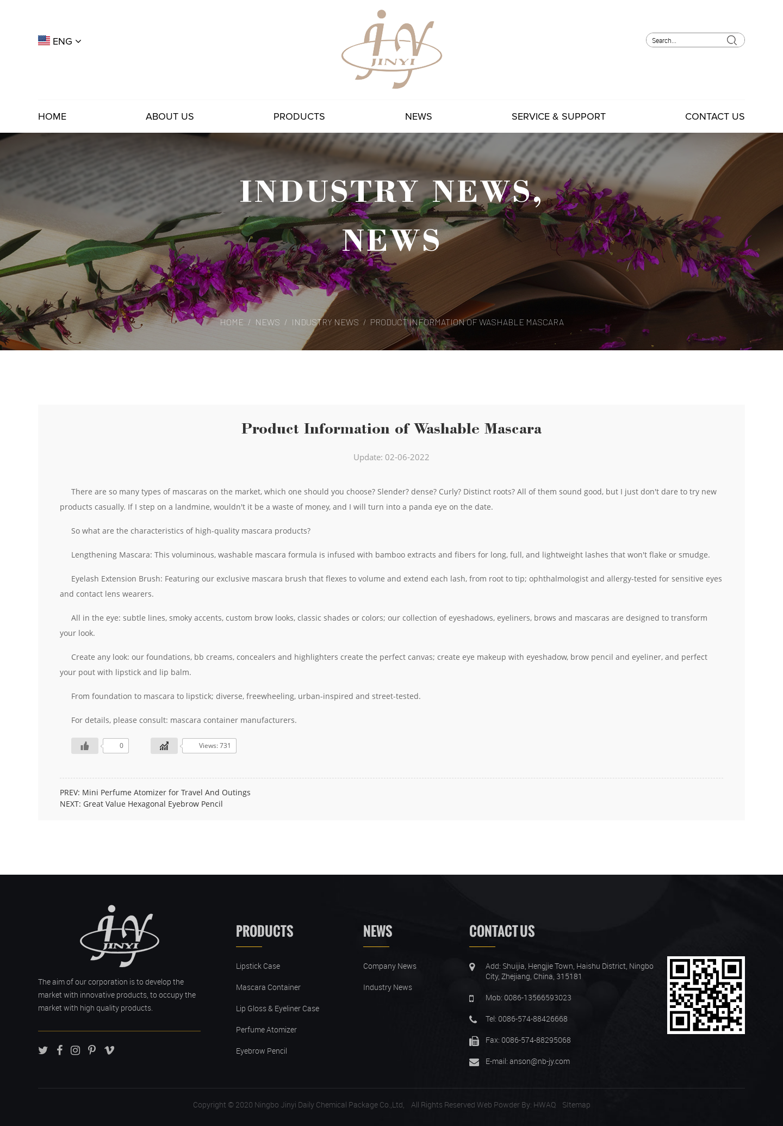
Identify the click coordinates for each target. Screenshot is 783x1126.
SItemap (576, 1104)
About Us (170, 116)
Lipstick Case (258, 966)
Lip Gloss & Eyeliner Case (277, 1008)
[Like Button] (84, 746)
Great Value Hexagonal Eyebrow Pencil (153, 804)
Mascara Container (268, 987)
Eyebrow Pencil (261, 1050)
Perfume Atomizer (266, 1029)
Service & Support (559, 116)
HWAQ (544, 1104)
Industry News (385, 190)
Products (299, 116)
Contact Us (715, 116)
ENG (60, 41)
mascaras (189, 491)
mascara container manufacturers (232, 720)
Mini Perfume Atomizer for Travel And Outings (166, 792)
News (418, 116)
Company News (390, 966)
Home (52, 116)
